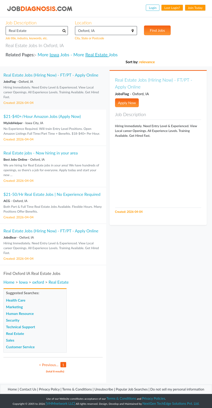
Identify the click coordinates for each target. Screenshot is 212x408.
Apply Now (127, 102)
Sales (10, 340)
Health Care (15, 300)
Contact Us (28, 389)
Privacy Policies (153, 398)
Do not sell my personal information (177, 389)
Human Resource (20, 313)
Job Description (21, 22)
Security (12, 320)
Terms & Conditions (77, 389)
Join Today (195, 8)
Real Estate (96, 54)
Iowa (54, 54)
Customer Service (20, 347)
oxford (38, 282)
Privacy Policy (49, 389)
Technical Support (20, 327)
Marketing (14, 307)
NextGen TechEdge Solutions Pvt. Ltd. (170, 403)
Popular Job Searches (132, 389)
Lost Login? (172, 8)
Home (8, 282)
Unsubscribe (103, 389)
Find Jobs (157, 30)
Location (83, 22)
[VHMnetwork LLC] (60, 403)
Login (152, 8)
